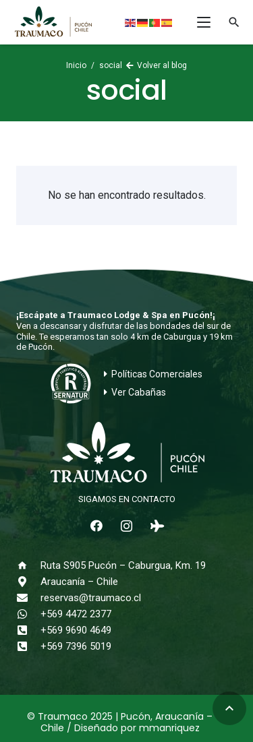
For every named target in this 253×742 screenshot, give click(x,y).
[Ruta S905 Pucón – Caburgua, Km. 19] (28, 565)
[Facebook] (96, 526)
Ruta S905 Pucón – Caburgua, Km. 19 (123, 565)
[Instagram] (126, 526)
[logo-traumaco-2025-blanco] (126, 453)
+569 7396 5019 (75, 646)
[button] (203, 22)
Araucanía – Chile (79, 582)
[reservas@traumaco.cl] (28, 597)
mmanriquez (169, 728)
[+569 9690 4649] (28, 630)
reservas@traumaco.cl (90, 598)
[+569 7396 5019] (28, 646)
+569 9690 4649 (75, 630)
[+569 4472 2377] (28, 614)
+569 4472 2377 (75, 614)
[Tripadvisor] (157, 526)
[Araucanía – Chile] (28, 581)
